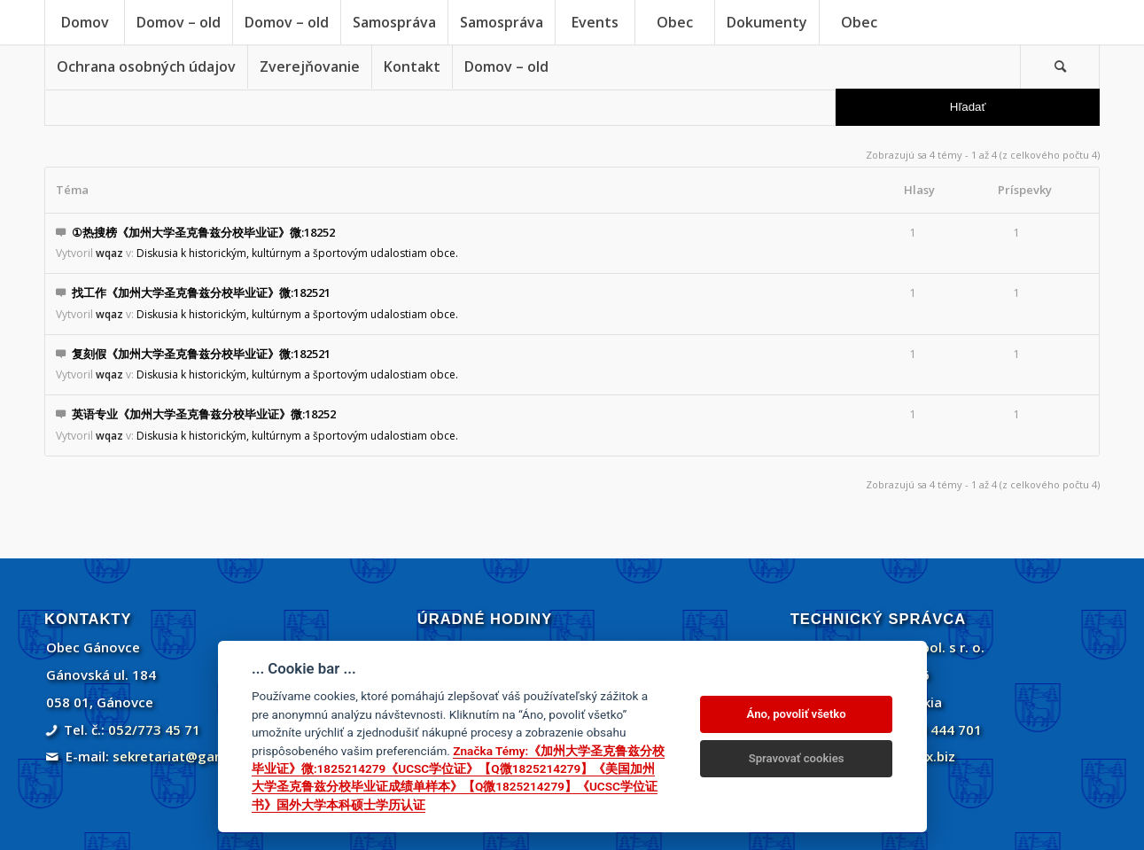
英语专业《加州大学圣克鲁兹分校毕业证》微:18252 (204, 414)
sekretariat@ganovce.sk (192, 756)
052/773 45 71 (154, 729)
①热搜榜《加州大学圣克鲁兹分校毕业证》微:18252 (203, 232)
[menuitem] (84, 22)
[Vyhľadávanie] (1060, 66)
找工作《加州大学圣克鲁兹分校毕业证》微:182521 (201, 292)
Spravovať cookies (796, 758)
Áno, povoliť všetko (796, 714)
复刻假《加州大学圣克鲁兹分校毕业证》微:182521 (201, 354)
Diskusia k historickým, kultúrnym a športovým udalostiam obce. (297, 253)
